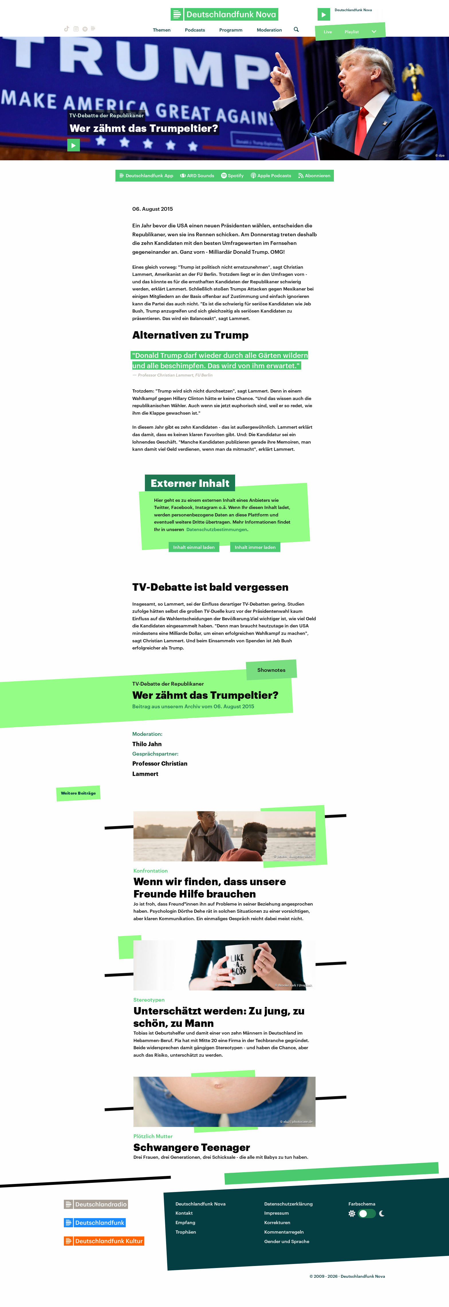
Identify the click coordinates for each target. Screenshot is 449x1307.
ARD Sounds (197, 175)
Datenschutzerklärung (288, 1203)
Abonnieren (314, 175)
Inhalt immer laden (255, 547)
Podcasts (195, 29)
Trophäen (186, 1231)
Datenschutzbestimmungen (216, 529)
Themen (162, 29)
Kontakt (184, 1213)
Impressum (276, 1213)
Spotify (232, 175)
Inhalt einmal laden (194, 547)
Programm (231, 29)
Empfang (185, 1222)
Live (328, 31)
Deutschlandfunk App (146, 175)
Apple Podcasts (271, 175)
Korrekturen (277, 1222)
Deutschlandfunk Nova (201, 1203)
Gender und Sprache (286, 1241)
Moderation (269, 29)
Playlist (352, 31)
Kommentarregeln (284, 1231)
